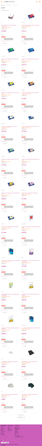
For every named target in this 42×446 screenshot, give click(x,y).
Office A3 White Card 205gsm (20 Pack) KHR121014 (9, 394)
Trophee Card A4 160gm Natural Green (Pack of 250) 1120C (9, 160)
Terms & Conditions (2, 433)
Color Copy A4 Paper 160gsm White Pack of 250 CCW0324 (10, 260)
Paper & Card (14, 5)
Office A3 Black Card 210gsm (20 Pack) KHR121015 (30, 394)
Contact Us (2, 428)
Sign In (9, 427)
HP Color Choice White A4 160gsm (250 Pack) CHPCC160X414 (8, 26)
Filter (39, 10)
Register (9, 428)
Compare (3, 43)
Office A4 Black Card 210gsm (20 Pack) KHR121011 (30, 361)
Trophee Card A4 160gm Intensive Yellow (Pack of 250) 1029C (10, 93)
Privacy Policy (3, 434)
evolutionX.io (3, 445)
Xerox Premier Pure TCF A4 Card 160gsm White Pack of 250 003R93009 (31, 261)
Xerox (23, 257)
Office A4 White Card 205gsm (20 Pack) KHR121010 (9, 361)
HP (1, 22)
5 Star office (24, 223)
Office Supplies (8, 5)
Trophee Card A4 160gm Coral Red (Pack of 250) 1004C (30, 25)
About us (2, 427)
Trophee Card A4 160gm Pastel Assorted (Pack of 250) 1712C (30, 160)
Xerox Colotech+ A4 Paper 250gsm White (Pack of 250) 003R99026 (10, 328)
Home (2, 5)
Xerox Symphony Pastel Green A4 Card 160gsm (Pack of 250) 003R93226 (10, 295)
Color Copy (3, 257)
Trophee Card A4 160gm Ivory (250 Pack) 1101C (9, 126)
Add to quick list (4, 41)
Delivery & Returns (2, 430)
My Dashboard (10, 429)
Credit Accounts (3, 431)
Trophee (23, 22)
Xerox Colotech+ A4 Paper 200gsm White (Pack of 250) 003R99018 (30, 295)
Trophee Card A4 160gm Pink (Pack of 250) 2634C (30, 192)
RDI (2, 358)
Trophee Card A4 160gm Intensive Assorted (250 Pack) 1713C (10, 193)
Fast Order (9, 430)
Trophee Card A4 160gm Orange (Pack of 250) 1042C (30, 92)
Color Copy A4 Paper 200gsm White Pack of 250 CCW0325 (31, 327)
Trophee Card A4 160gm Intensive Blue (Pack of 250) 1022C (30, 59)
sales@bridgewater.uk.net (19, 436)
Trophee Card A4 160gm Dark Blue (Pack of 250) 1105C (30, 126)
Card (6, 28)
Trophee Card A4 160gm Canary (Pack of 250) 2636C (9, 226)
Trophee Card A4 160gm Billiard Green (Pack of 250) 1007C (9, 59)
